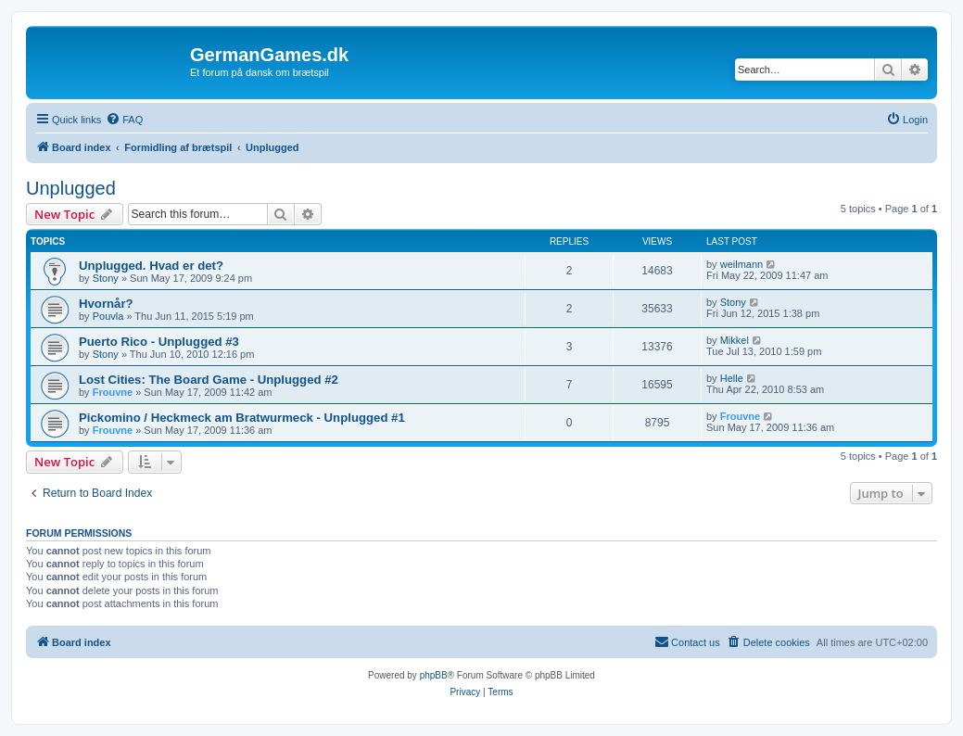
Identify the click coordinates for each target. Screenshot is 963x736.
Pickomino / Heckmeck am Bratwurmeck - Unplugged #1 (242, 418)
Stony (106, 278)
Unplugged (71, 188)
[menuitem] (124, 119)
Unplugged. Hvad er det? (151, 266)
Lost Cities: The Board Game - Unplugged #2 (208, 380)
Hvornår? (106, 304)
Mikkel (734, 340)
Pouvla (108, 316)
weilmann (741, 264)
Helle (731, 378)
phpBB (434, 675)
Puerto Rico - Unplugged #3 (159, 342)
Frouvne (113, 392)
